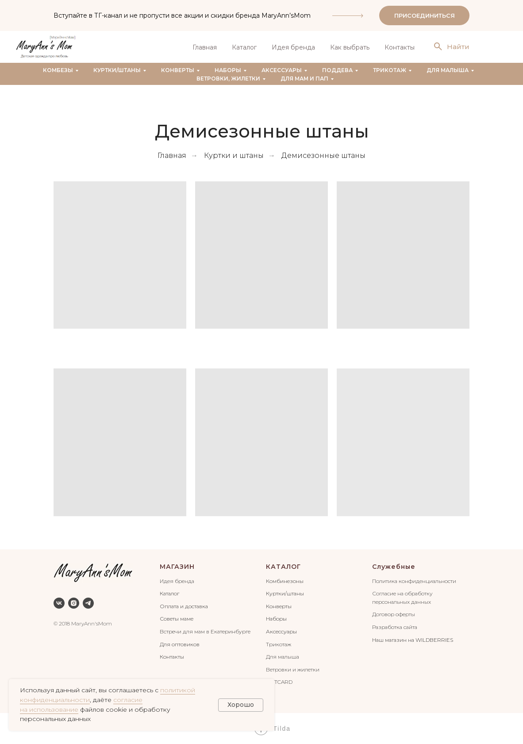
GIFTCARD (279, 682)
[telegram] (88, 603)
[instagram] (73, 603)
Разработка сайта (394, 627)
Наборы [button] (228, 70)
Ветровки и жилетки (292, 669)
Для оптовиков (180, 644)
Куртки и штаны (234, 155)
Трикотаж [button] (389, 70)
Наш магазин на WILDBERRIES (412, 640)
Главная (204, 47)
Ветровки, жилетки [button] (228, 78)
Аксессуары (281, 631)
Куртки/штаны (285, 593)
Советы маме (176, 618)
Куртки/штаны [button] (117, 70)
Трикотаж (278, 644)
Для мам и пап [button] (304, 78)
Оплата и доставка (184, 606)
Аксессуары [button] (282, 70)
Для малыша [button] (448, 70)
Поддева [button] (337, 70)
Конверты (279, 606)
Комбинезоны (285, 581)
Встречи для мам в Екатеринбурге (205, 631)
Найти (458, 46)
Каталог (244, 47)
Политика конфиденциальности (414, 581)
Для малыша (282, 656)
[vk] (59, 603)
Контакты (400, 47)
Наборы (276, 618)
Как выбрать (349, 47)
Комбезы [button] (58, 70)
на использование (49, 709)
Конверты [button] (177, 70)
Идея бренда (293, 47)
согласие (127, 700)
